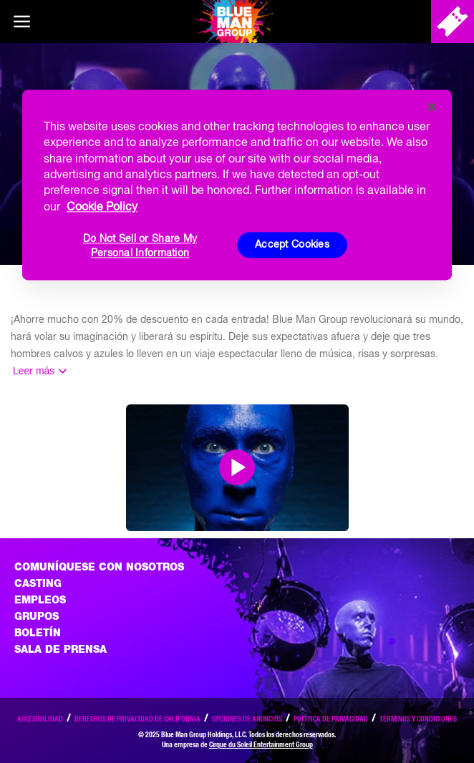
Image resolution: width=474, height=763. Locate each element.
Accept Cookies (292, 245)
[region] (237, 184)
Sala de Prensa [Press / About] (60, 649)
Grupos (36, 616)
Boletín (37, 632)
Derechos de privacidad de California (137, 718)
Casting (38, 583)
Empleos (40, 600)
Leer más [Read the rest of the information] (33, 370)
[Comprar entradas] (452, 21)
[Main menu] (21, 21)
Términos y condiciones (418, 718)
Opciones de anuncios (247, 718)
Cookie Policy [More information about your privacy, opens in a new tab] (102, 206)
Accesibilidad (40, 718)
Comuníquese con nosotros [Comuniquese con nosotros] (99, 567)
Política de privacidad (331, 718)
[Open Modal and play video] (237, 467)
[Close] (432, 106)
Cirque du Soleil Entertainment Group (261, 744)
